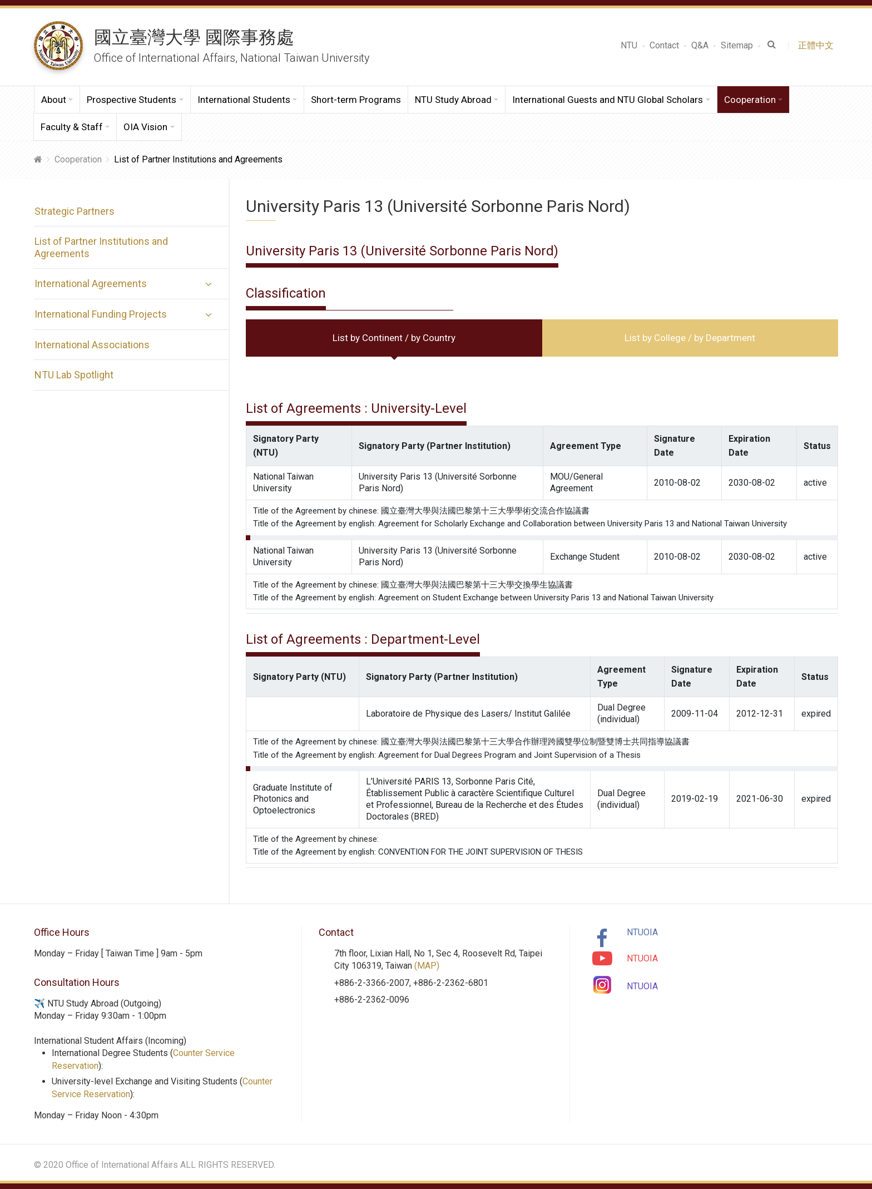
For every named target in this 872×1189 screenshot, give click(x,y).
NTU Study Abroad (453, 99)
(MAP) (426, 965)
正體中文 (818, 45)
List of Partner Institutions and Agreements (100, 247)
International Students (243, 99)
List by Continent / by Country (394, 337)
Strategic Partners (74, 211)
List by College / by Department (690, 337)
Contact (664, 45)
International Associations (91, 345)
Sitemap (737, 45)
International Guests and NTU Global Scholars (607, 99)
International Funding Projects (100, 314)
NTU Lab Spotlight (73, 375)
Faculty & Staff (72, 126)
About (53, 99)
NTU (629, 45)
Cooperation (750, 99)
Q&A (699, 45)
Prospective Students (131, 99)
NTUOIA (642, 932)
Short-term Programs (356, 99)
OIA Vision (145, 126)
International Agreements (90, 283)
